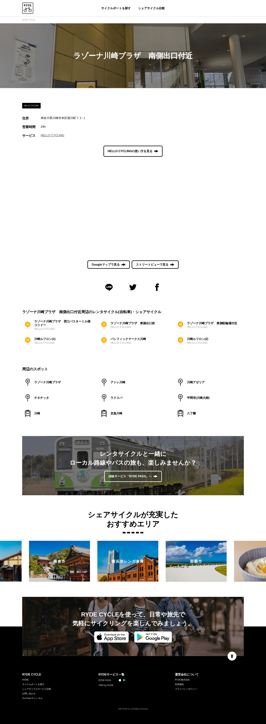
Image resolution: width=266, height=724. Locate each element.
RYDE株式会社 (182, 679)
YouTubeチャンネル (32, 698)
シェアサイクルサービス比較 (36, 689)
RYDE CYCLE (28, 20)
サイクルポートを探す (116, 8)
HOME (25, 679)
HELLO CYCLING (52, 135)
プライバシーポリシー (186, 689)
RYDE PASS (104, 680)
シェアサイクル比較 (151, 8)
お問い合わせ (28, 693)
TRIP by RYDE (105, 685)
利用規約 (179, 684)
